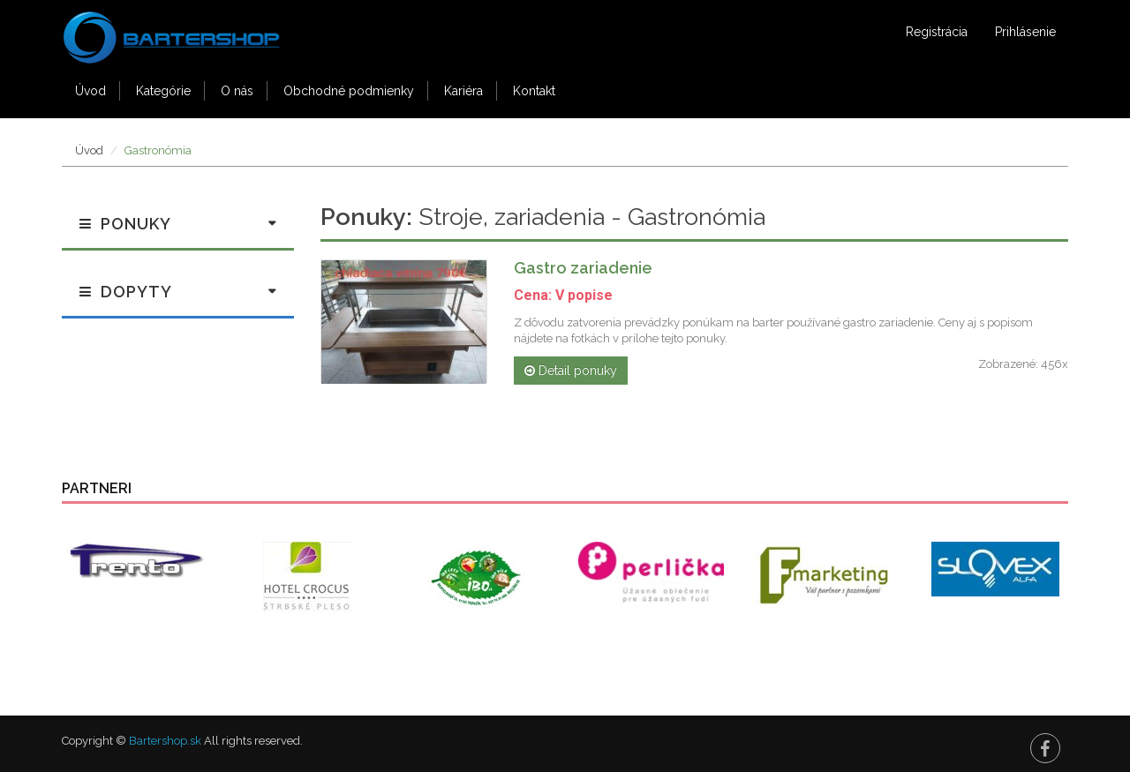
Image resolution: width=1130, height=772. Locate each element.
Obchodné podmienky (348, 91)
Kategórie (163, 91)
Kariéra (463, 91)
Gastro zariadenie (583, 268)
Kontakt (534, 91)
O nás (237, 91)
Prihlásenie (1025, 32)
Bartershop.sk (165, 740)
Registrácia (937, 32)
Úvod (90, 91)
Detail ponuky (570, 371)
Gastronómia (158, 150)
